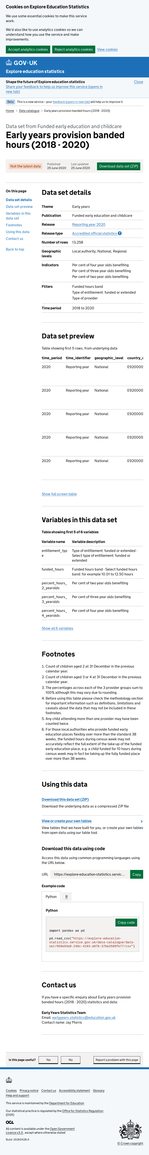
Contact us (14, 238)
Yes (52, 1060)
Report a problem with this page (117, 1060)
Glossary (98, 1090)
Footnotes (14, 225)
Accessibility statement (74, 1090)
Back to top (15, 249)
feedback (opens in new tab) (71, 102)
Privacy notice (29, 1090)
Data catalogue (29, 111)
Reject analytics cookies (74, 49)
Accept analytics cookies (28, 49)
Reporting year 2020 (88, 224)
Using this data (17, 232)
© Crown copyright (130, 1143)
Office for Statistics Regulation (82, 1111)
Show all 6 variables (57, 628)
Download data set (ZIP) (118, 166)
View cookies (107, 49)
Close (138, 81)
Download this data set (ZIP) (65, 799)
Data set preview (19, 206)
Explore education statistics (35, 71)
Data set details (19, 200)
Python (51, 896)
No (75, 1060)
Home (10, 111)
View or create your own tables (67, 821)
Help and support (17, 1095)
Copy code (126, 922)
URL (45, 874)
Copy (137, 874)
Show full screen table (59, 494)
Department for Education (66, 1103)
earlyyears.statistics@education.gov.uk (84, 1017)
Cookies (11, 1090)
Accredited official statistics (97, 233)
